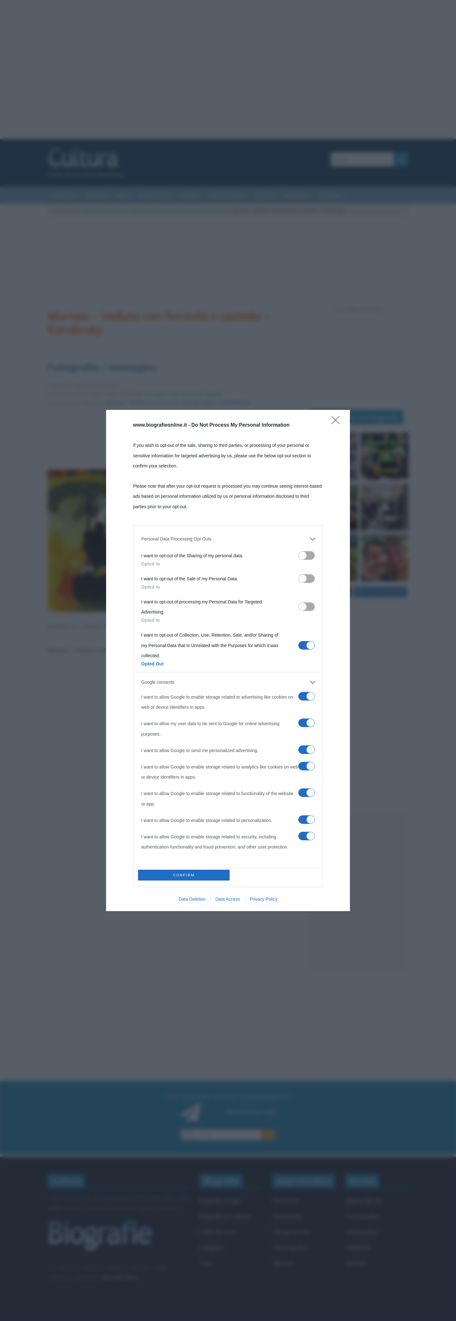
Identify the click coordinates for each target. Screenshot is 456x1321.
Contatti (355, 1263)
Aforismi (329, 196)
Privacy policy (362, 1216)
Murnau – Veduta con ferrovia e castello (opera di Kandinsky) (171, 210)
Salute (264, 196)
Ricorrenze (285, 1200)
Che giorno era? (291, 1231)
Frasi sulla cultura (119, 1278)
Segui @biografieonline (359, 309)
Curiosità (62, 196)
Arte (75, 210)
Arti (121, 196)
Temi (206, 1263)
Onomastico (287, 1216)
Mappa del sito (363, 1200)
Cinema (189, 196)
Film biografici (289, 1247)
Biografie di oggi (220, 1200)
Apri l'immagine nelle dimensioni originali (178, 394)
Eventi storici (226, 196)
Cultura (61, 210)
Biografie (295, 196)
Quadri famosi (96, 210)
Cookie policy (361, 1231)
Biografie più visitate (225, 1216)
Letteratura (153, 196)
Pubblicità (357, 1247)
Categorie (212, 1247)
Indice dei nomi (218, 1231)
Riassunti (97, 196)
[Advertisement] (228, 69)
